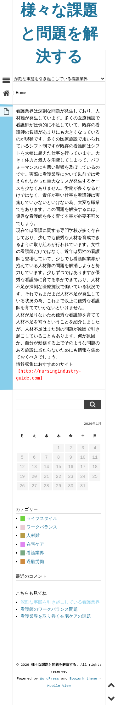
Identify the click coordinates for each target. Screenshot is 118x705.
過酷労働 (35, 562)
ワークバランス (41, 527)
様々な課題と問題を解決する (59, 34)
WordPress (49, 678)
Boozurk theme (83, 678)
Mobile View (59, 685)
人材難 (33, 535)
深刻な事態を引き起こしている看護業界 (60, 602)
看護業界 (35, 553)
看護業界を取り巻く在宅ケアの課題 (55, 616)
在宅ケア (35, 544)
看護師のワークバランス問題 (49, 609)
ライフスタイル (41, 519)
